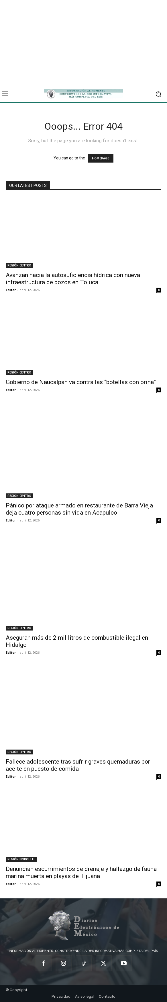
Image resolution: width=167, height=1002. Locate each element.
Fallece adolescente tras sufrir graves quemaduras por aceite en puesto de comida (78, 765)
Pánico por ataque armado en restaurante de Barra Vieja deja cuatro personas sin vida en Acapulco (79, 509)
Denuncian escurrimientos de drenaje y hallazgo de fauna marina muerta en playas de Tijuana (81, 872)
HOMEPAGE (100, 158)
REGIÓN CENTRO (19, 265)
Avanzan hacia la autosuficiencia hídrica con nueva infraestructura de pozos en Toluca (73, 279)
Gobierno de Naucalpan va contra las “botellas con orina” (81, 382)
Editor (11, 290)
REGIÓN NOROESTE (21, 859)
